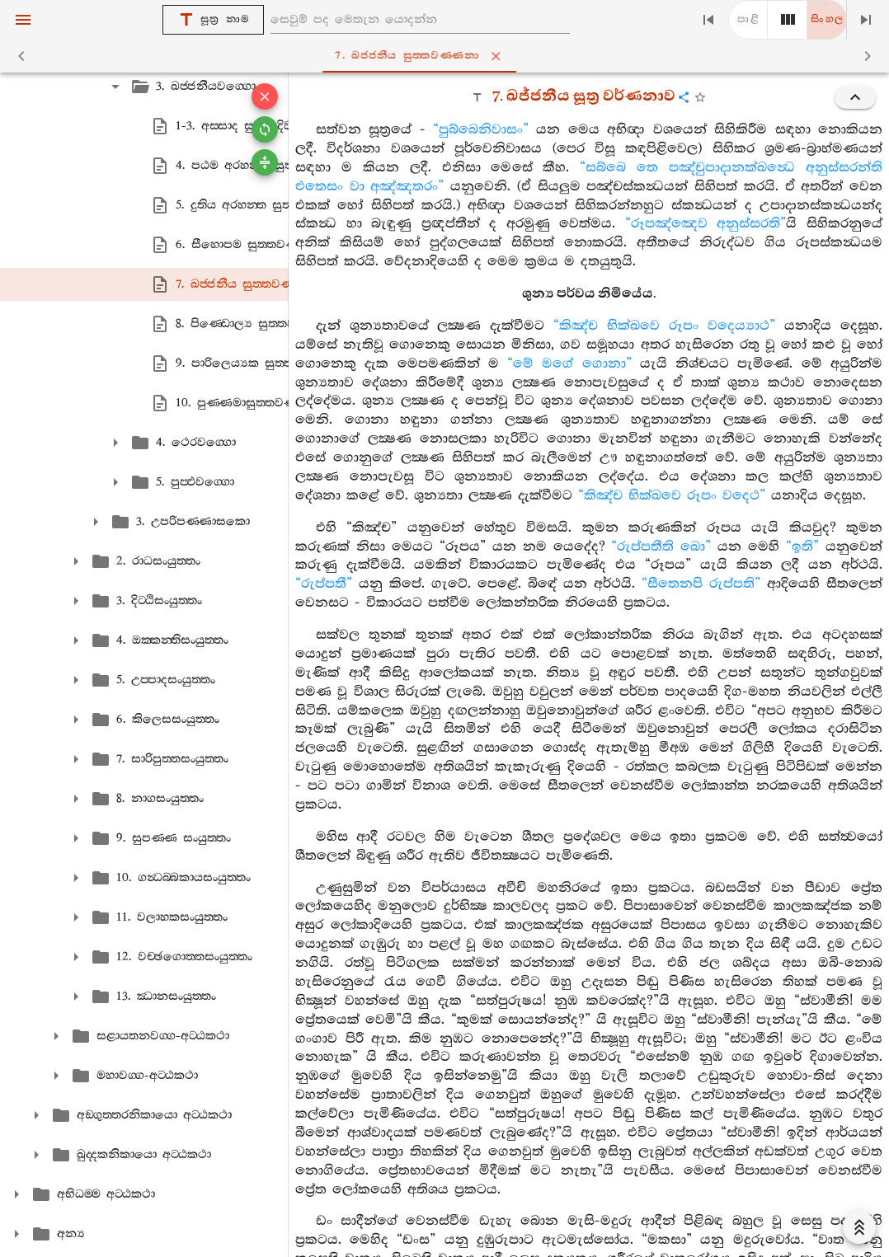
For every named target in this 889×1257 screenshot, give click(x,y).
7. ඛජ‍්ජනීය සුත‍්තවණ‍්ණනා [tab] (448, 56)
